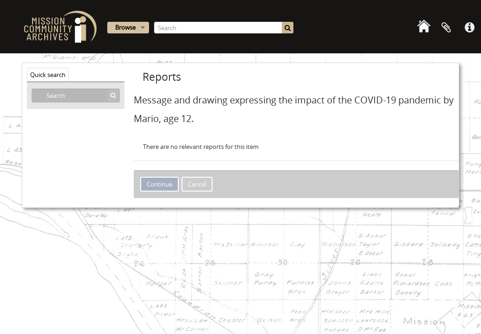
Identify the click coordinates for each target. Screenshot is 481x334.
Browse (125, 27)
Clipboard (446, 27)
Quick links (469, 27)
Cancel (197, 184)
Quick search (47, 75)
